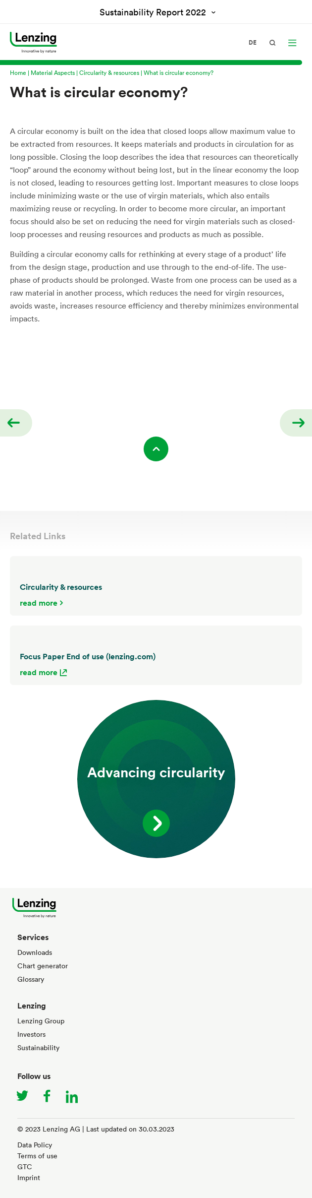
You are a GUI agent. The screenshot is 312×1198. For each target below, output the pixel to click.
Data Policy (34, 1144)
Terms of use (37, 1155)
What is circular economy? (178, 72)
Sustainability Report (154, 12)
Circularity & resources (109, 72)
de (253, 43)
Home (18, 72)
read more (38, 602)
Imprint (28, 1177)
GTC (24, 1166)
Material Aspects (53, 72)
